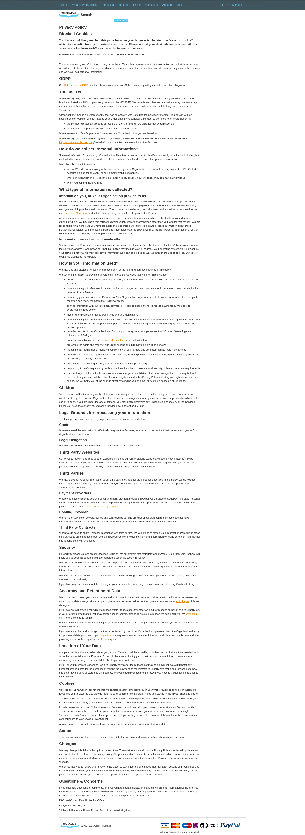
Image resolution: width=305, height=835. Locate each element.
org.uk (88, 142)
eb (75, 142)
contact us (105, 635)
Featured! (123, 4)
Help (180, 4)
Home (64, 4)
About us (167, 4)
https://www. (66, 142)
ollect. (82, 142)
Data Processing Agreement (101, 506)
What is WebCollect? (84, 4)
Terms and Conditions (75, 213)
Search (120, 20)
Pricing (137, 4)
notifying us (182, 601)
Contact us (152, 4)
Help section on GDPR (76, 85)
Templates (107, 4)
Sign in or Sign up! (231, 4)
